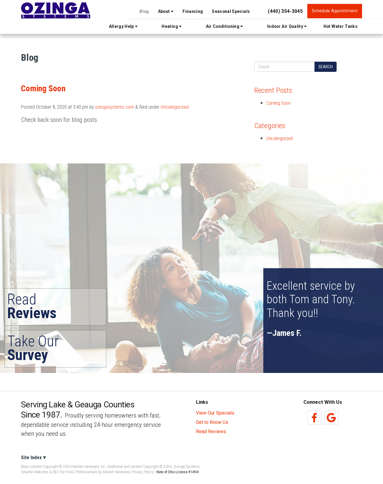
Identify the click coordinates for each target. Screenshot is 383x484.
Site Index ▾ (33, 457)
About (166, 11)
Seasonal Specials (231, 11)
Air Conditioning (224, 26)
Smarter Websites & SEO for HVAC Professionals (59, 472)
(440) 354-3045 (285, 11)
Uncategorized (175, 107)
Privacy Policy (142, 472)
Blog (144, 11)
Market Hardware (116, 472)
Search (325, 66)
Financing (193, 11)
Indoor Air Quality (287, 26)
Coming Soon (43, 88)
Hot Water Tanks (340, 26)
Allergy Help (123, 26)
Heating (172, 26)
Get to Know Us (212, 422)
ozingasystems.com (114, 107)
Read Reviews (211, 431)
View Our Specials (215, 413)
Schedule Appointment (335, 10)
